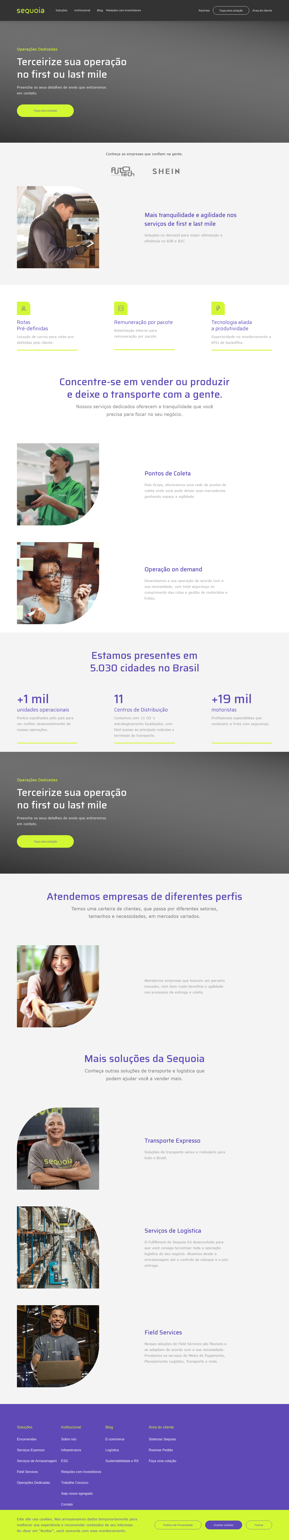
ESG (64, 1461)
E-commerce (114, 1439)
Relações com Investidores (123, 10)
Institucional (82, 10)
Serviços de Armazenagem (37, 1461)
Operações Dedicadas (33, 1482)
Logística (112, 1450)
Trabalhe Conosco (74, 1482)
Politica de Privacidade (178, 1525)
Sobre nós (68, 1439)
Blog (100, 10)
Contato (67, 1504)
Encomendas (26, 1439)
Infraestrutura (71, 1450)
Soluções (62, 10)
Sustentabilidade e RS (121, 1461)
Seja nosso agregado (77, 1493)
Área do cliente (262, 10)
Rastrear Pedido (161, 1450)
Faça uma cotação (231, 10)
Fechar (258, 1525)
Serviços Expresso (31, 1450)
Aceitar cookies (224, 1525)
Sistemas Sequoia (162, 1439)
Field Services (27, 1472)
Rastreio (204, 10)
